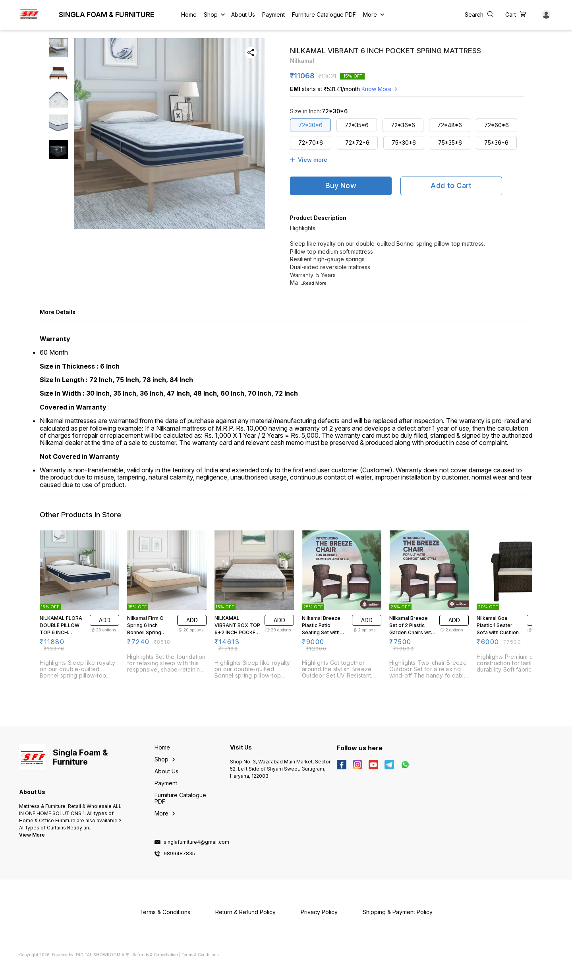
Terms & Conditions (200, 954)
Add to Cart (451, 185)
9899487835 (179, 853)
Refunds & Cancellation (155, 954)
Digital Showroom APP (102, 954)
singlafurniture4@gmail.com (196, 842)
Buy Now (340, 185)
